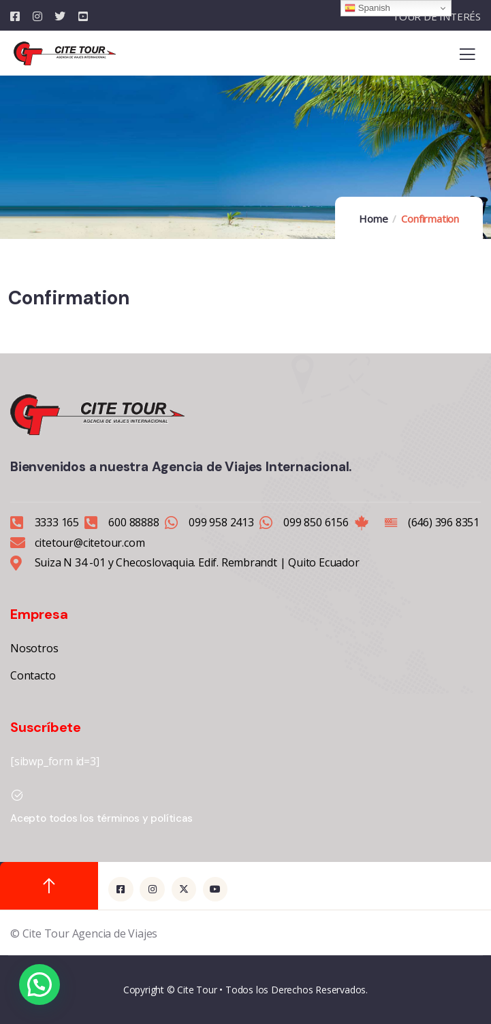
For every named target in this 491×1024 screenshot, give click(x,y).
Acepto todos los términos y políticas (101, 818)
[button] (39, 984)
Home (373, 218)
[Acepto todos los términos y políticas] (17, 795)
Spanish (367, 8)
